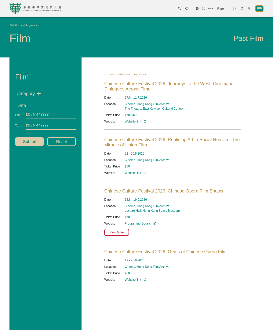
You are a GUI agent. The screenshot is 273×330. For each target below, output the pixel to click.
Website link (133, 279)
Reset (61, 141)
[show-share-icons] (186, 8)
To (16, 125)
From (18, 114)
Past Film (249, 38)
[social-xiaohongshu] (210, 8)
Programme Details (138, 223)
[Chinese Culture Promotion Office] (35, 8)
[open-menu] (259, 8)
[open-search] (179, 8)
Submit (29, 141)
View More (117, 232)
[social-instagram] (203, 8)
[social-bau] (220, 8)
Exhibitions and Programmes (23, 25)
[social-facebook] (197, 8)
